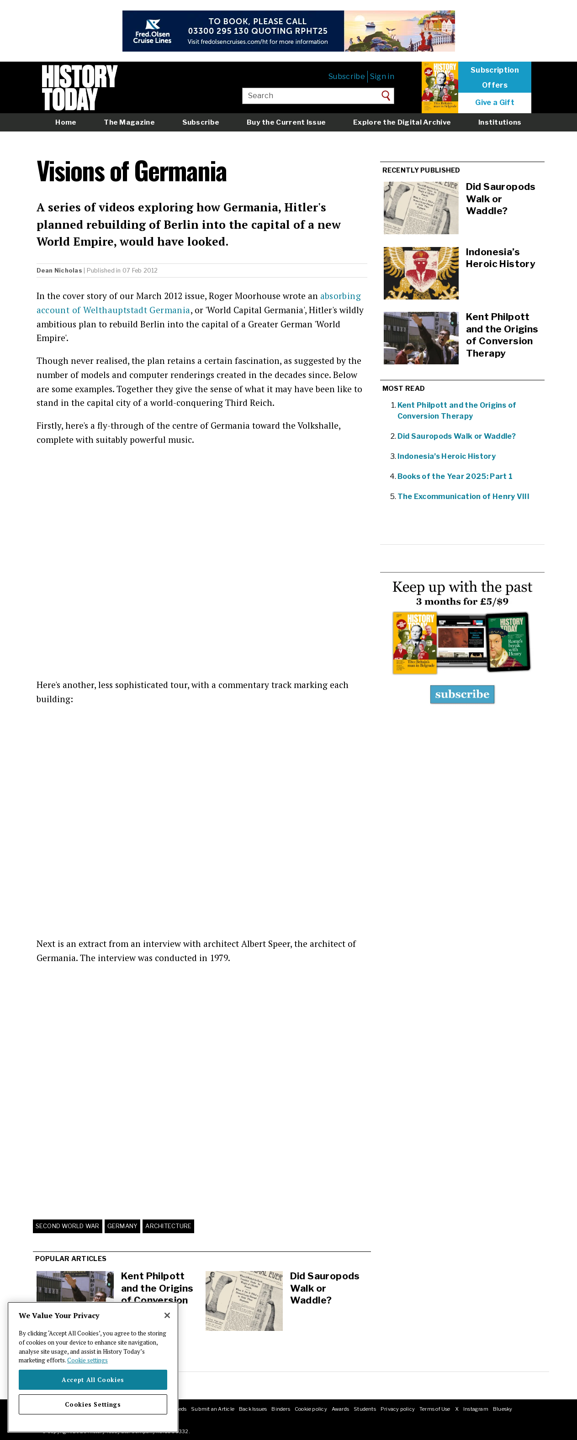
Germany (122, 1226)
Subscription (495, 70)
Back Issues (253, 1409)
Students (365, 1409)
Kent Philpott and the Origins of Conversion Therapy (157, 1294)
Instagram (475, 1409)
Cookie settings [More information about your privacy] (87, 1360)
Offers (495, 85)
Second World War (68, 1226)
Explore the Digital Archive (402, 122)
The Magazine (129, 122)
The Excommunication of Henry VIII (463, 496)
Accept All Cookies (93, 1380)
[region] (93, 1367)
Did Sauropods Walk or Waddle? (325, 1288)
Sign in (382, 76)
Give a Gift (494, 103)
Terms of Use (434, 1409)
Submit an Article (212, 1409)
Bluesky (503, 1409)
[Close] (167, 1315)
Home (65, 122)
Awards (340, 1409)
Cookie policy (311, 1409)
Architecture (168, 1226)
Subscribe (346, 76)
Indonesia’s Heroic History (446, 456)
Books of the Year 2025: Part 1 (455, 476)
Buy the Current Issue (286, 122)
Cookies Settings (93, 1404)
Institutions (500, 122)
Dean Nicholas (59, 270)
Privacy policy (398, 1409)
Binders (280, 1409)
